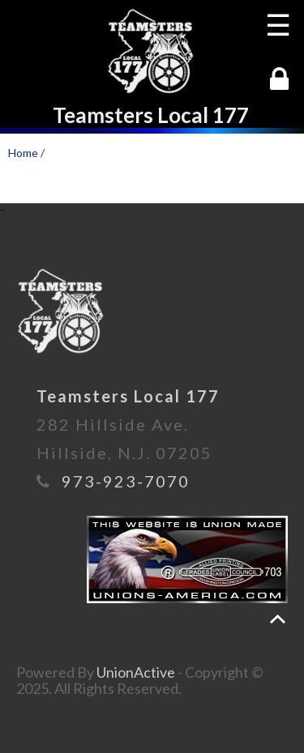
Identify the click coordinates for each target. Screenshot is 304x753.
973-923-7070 (126, 481)
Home (23, 153)
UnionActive (135, 672)
